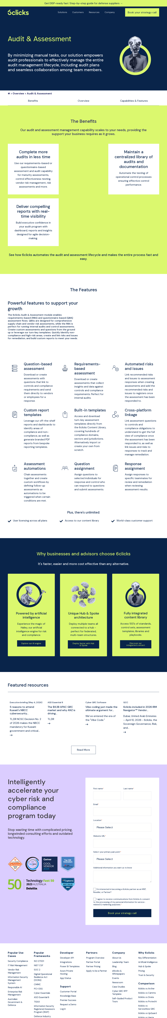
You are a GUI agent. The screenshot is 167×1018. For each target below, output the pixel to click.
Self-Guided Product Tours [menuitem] (120, 962)
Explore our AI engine (31, 602)
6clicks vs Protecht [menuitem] (148, 966)
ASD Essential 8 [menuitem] (42, 959)
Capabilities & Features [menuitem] (134, 101)
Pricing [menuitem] (142, 934)
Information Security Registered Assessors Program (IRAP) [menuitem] (42, 975)
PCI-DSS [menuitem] (38, 950)
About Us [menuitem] (117, 917)
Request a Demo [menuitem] (69, 970)
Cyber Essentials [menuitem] (43, 955)
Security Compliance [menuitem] (14, 922)
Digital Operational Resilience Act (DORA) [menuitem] (44, 938)
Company (110, 12)
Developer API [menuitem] (67, 917)
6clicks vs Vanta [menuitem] (147, 984)
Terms (80, 1009)
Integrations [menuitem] (66, 922)
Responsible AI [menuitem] (15, 959)
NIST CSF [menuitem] (39, 925)
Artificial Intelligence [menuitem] (144, 924)
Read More (83, 709)
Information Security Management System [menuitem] (15, 949)
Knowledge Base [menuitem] (69, 961)
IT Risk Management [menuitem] (15, 930)
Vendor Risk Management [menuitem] (15, 938)
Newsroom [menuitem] (118, 944)
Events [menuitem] (116, 939)
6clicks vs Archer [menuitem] (147, 953)
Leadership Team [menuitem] (121, 922)
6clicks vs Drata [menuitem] (146, 962)
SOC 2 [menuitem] (37, 930)
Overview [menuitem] (83, 101)
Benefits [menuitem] (33, 101)
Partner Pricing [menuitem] (94, 927)
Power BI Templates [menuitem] (65, 928)
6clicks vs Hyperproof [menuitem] (144, 990)
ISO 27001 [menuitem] (39, 921)
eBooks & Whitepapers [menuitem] (119, 933)
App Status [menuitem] (66, 942)
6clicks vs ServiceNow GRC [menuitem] (147, 973)
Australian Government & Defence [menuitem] (16, 975)
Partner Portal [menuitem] (93, 922)
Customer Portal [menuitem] (69, 956)
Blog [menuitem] (114, 927)
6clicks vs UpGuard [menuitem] (148, 979)
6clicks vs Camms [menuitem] (148, 957)
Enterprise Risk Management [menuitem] (16, 965)
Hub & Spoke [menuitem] (145, 930)
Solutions (62, 12)
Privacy (71, 1009)
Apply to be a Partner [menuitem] (93, 933)
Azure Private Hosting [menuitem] (67, 936)
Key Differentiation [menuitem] (148, 917)
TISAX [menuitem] (37, 964)
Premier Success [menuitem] (69, 965)
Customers (78, 12)
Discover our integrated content (135, 603)
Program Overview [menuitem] (96, 917)
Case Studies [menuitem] (119, 948)
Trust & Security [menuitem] (147, 939)
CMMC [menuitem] (37, 945)
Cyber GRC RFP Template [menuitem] (120, 955)
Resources (94, 12)
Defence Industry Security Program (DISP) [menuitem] (43, 990)
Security (61, 1009)
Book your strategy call (142, 12)
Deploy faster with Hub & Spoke (83, 603)
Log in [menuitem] (63, 974)
